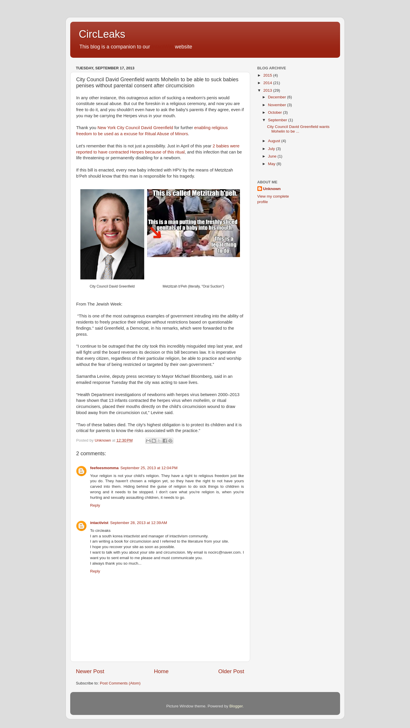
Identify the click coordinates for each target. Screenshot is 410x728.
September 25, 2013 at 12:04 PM (149, 468)
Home (161, 671)
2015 (268, 75)
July (272, 149)
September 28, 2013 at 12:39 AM (138, 523)
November (277, 105)
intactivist (99, 523)
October (275, 112)
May (272, 164)
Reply (95, 505)
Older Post (231, 671)
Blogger (236, 706)
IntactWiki (162, 47)
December (277, 97)
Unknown (272, 189)
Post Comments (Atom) (120, 683)
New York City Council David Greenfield (135, 127)
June (273, 156)
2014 (268, 83)
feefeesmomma (104, 468)
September (278, 120)
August (274, 141)
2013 (268, 90)
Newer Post (90, 671)
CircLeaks (102, 34)
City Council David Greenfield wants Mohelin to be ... (298, 128)
